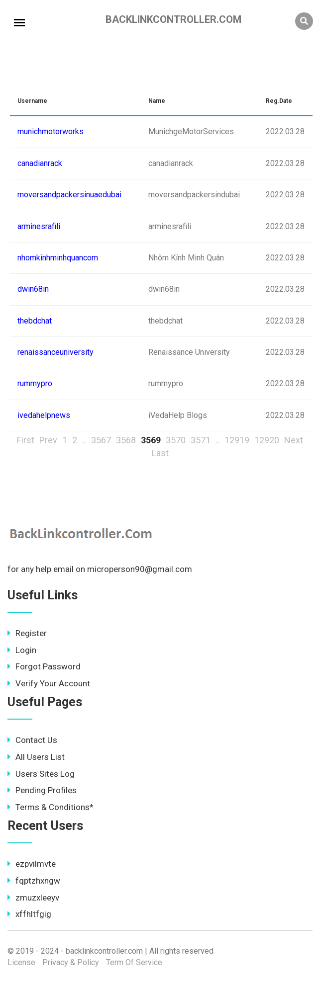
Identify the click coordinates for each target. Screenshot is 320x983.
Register (27, 633)
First (25, 440)
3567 (101, 440)
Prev (48, 440)
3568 (126, 440)
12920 (266, 440)
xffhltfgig (29, 914)
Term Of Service (134, 962)
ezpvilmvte (31, 864)
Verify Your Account (48, 683)
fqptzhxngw (33, 881)
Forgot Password (44, 666)
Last (160, 453)
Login (21, 650)
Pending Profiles (42, 790)
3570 (176, 440)
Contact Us (32, 740)
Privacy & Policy (70, 962)
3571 (201, 440)
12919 (236, 440)
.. (84, 440)
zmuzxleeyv (33, 897)
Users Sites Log (41, 774)
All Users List (36, 757)
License (21, 962)
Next (293, 440)
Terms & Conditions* (50, 807)
